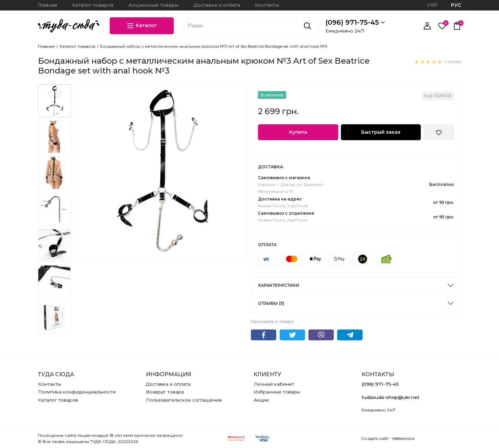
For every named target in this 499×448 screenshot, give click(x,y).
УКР (432, 5)
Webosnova (403, 438)
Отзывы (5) (271, 303)
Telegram (350, 334)
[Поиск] (307, 25)
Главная (47, 5)
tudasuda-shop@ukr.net (390, 397)
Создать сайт (374, 438)
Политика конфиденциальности (77, 391)
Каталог (141, 26)
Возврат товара (165, 391)
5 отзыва (453, 61)
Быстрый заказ (380, 132)
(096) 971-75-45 (355, 22)
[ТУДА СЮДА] (68, 26)
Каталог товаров (92, 5)
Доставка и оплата (216, 5)
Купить (298, 132)
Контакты (267, 5)
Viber (321, 334)
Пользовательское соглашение (184, 400)
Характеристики (278, 285)
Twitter (292, 334)
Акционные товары (153, 5)
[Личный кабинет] (427, 26)
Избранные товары (277, 391)
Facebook (263, 334)
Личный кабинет (274, 384)
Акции (261, 400)
